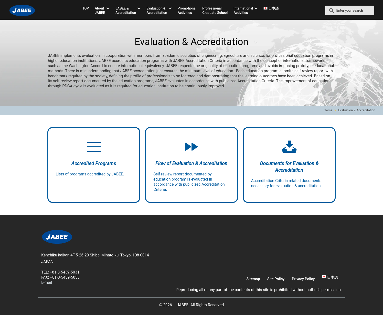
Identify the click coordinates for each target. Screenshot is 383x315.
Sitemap (253, 279)
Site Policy (275, 279)
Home (328, 110)
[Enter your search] (349, 10)
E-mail (46, 282)
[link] (57, 237)
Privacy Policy (303, 279)
